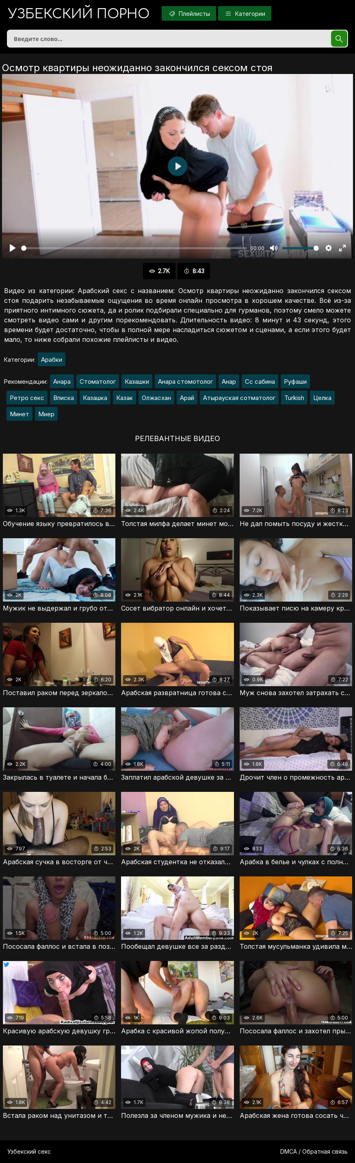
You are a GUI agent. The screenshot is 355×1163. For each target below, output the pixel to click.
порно (78, 14)
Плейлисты (189, 13)
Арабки (51, 359)
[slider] (134, 248)
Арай (187, 398)
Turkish (294, 398)
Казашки (137, 381)
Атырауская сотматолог (239, 398)
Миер (46, 414)
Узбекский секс (29, 1151)
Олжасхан (156, 398)
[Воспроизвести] (12, 247)
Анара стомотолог (185, 381)
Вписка (63, 398)
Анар (229, 381)
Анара (62, 381)
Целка (322, 398)
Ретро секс (27, 398)
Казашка (95, 398)
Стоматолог (98, 381)
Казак (124, 398)
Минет (19, 414)
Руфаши (295, 381)
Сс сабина (260, 381)
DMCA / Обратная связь (314, 1151)
